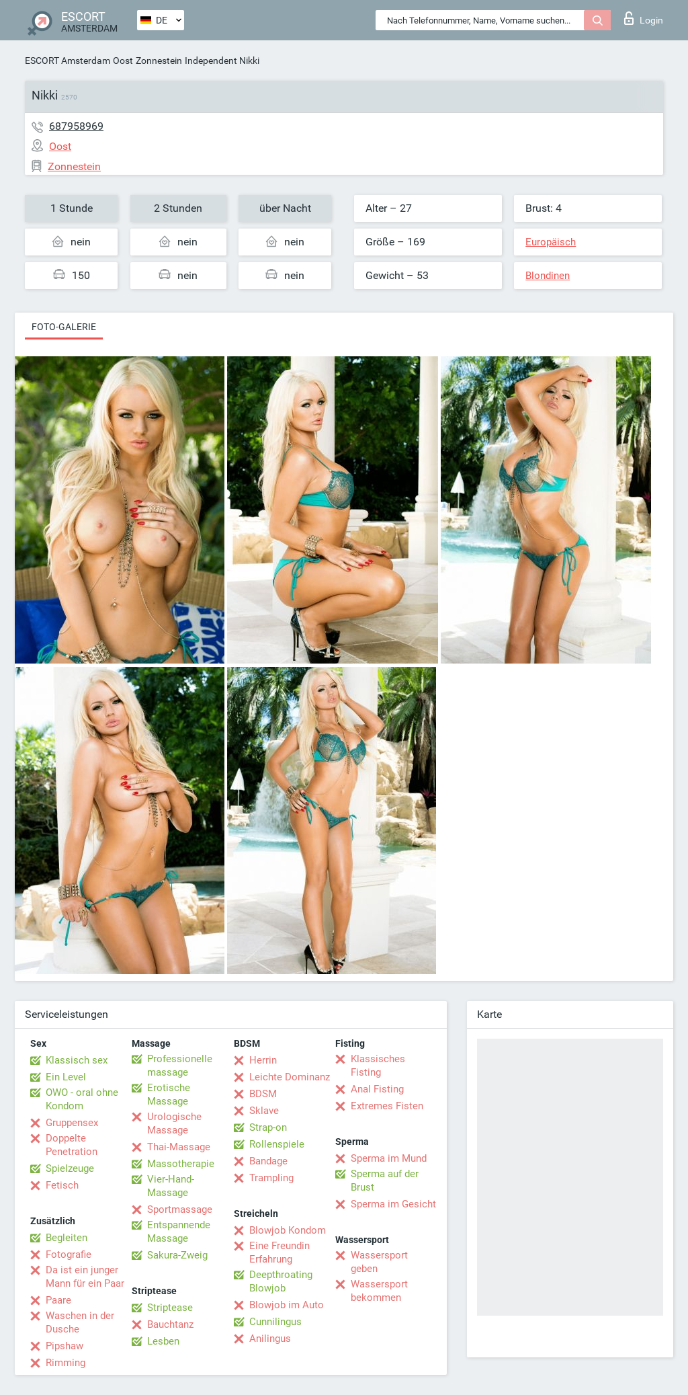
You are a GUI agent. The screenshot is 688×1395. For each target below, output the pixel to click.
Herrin (263, 1060)
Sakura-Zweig (177, 1255)
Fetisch (62, 1185)
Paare (58, 1300)
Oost (123, 60)
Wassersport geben (379, 1262)
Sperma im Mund (389, 1158)
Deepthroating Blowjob (280, 1281)
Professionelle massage (179, 1065)
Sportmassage (179, 1209)
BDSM (263, 1094)
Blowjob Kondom (287, 1230)
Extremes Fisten (387, 1106)
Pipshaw (64, 1346)
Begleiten (66, 1238)
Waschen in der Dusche (80, 1322)
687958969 (76, 126)
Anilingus (270, 1338)
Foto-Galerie (64, 326)
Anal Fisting (377, 1089)
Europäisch (550, 242)
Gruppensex (72, 1123)
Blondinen (547, 276)
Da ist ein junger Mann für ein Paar (85, 1276)
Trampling (271, 1178)
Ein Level (66, 1077)
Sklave (264, 1111)
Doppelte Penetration (71, 1145)
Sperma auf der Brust (385, 1180)
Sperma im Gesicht (393, 1204)
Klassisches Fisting (378, 1065)
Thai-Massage (178, 1147)
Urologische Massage (174, 1123)
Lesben (163, 1341)
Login (643, 18)
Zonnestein (159, 60)
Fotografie (68, 1254)
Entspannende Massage (178, 1231)
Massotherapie (180, 1164)
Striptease (170, 1308)
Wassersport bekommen (379, 1291)
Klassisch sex (77, 1060)
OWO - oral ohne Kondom (82, 1099)
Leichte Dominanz (289, 1077)
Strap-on (268, 1127)
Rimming (65, 1363)
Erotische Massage (168, 1094)
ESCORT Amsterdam (67, 60)
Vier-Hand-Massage (170, 1186)
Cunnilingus (275, 1322)
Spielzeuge (70, 1168)
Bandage (268, 1161)
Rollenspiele (276, 1144)
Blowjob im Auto (286, 1305)
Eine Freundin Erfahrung (279, 1252)
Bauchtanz (170, 1324)
